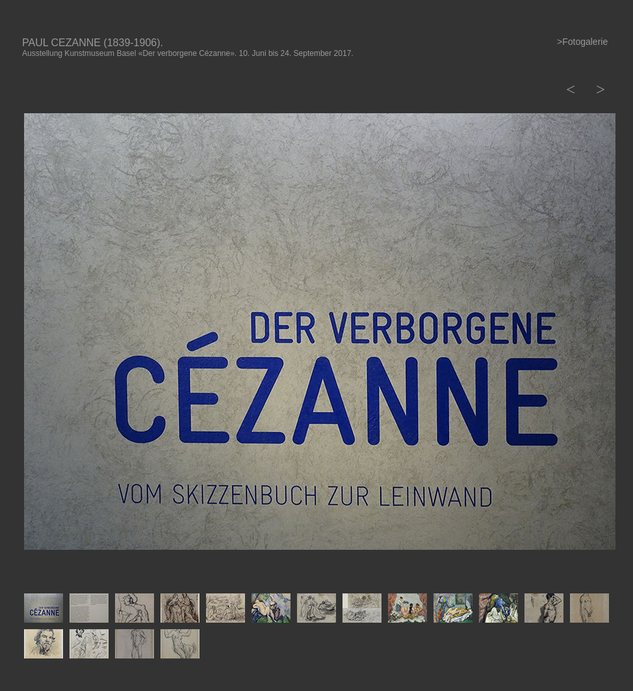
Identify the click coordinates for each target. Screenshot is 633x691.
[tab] (43, 608)
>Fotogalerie (582, 41)
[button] (569, 89)
